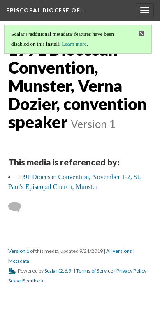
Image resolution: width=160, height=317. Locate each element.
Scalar (51, 271)
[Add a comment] (18, 207)
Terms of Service (94, 271)
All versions (119, 251)
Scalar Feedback (26, 280)
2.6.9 (65, 271)
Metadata (18, 261)
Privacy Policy (131, 271)
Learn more (74, 44)
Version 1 (18, 251)
